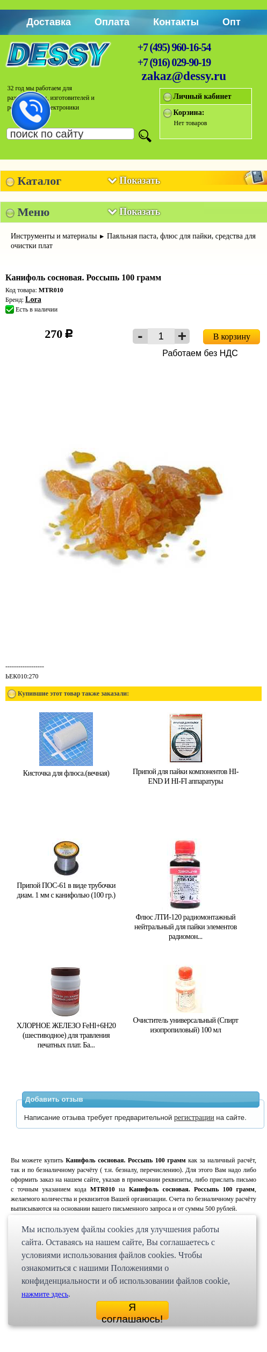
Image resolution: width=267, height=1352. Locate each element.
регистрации (194, 1118)
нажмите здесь (44, 1294)
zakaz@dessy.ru (184, 76)
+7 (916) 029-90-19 (174, 62)
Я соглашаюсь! (132, 1311)
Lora (33, 299)
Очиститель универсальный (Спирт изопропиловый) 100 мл (186, 1020)
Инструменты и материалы (54, 236)
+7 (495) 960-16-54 (174, 47)
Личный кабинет (203, 96)
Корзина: (189, 113)
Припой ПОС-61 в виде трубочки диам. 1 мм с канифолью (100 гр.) (66, 885)
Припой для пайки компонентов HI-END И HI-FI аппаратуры (186, 771)
